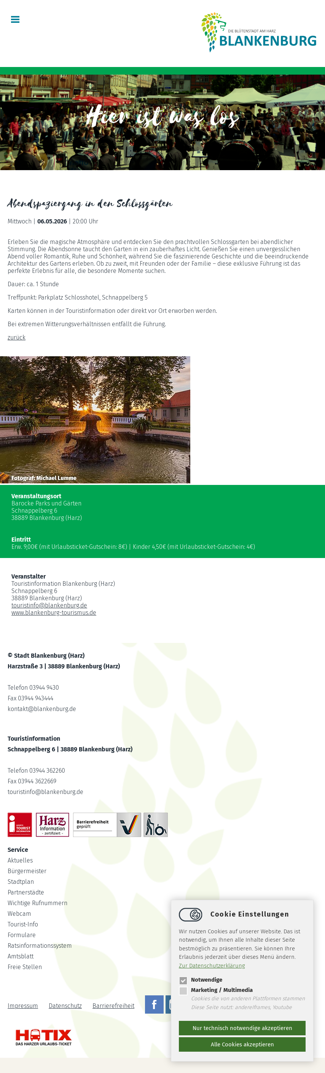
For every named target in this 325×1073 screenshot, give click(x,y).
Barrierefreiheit (113, 1005)
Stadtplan (21, 881)
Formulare (22, 935)
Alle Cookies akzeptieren (242, 1044)
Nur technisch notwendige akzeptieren (242, 1028)
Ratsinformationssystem (40, 945)
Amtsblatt (20, 956)
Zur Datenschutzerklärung (212, 965)
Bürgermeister (27, 871)
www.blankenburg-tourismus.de (53, 612)
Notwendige (200, 979)
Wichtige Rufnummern (37, 903)
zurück (16, 337)
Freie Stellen (25, 967)
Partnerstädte (26, 892)
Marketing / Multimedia (216, 990)
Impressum (23, 1005)
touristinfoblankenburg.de (49, 605)
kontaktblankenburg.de (42, 709)
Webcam (19, 913)
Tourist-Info (23, 924)
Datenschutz (65, 1005)
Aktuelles (20, 860)
